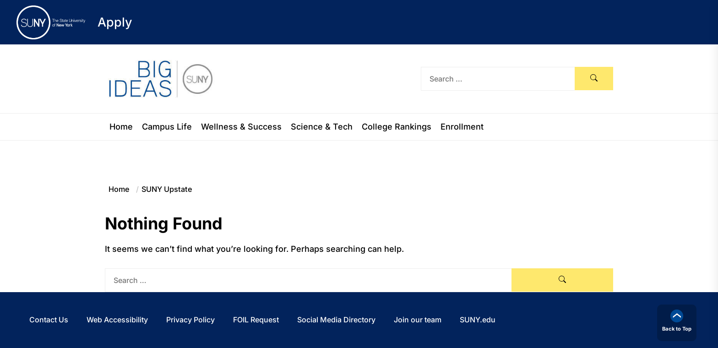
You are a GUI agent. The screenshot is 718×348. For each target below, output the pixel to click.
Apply (115, 22)
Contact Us (48, 319)
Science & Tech (322, 127)
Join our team (417, 319)
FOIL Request (256, 319)
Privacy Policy (190, 319)
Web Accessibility (117, 319)
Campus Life (167, 127)
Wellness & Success (241, 127)
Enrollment (462, 127)
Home (121, 127)
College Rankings (396, 127)
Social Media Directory (336, 319)
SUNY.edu (477, 319)
